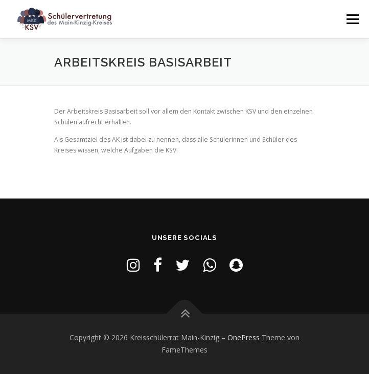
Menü (351, 19)
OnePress (243, 337)
